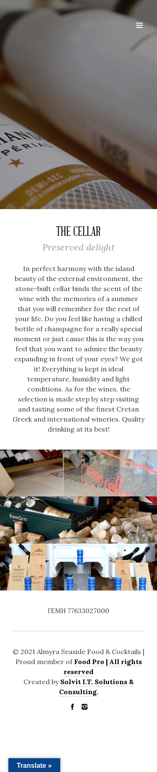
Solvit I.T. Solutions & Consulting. (96, 686)
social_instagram (85, 707)
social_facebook (72, 707)
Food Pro (89, 661)
